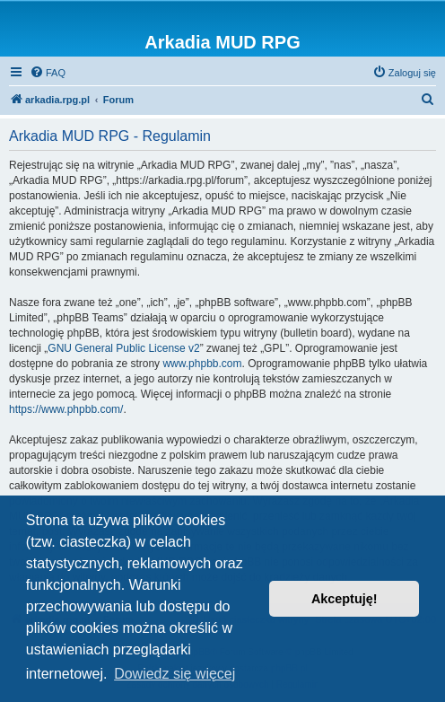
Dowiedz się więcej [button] (174, 673)
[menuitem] (47, 72)
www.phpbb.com (201, 363)
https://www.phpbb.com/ (66, 409)
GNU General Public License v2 (123, 348)
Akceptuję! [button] (344, 599)
